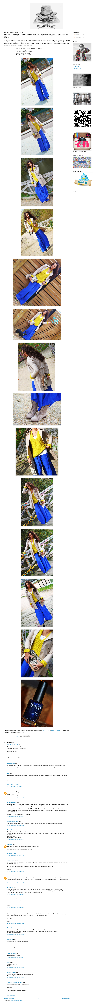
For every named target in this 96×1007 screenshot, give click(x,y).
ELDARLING (10, 887)
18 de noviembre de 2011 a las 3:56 (15, 759)
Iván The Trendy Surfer (13, 744)
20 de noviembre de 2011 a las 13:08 (15, 949)
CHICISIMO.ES (46, 730)
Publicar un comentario (11, 995)
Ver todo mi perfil (77, 68)
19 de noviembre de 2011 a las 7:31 (15, 882)
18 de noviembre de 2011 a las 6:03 (15, 786)
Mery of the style (11, 829)
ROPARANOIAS (11, 899)
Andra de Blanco (11, 953)
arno (8, 962)
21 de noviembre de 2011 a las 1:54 (15, 967)
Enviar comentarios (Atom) (17, 1000)
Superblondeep (11, 763)
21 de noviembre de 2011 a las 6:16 (15, 977)
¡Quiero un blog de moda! (13, 784)
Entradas (76, 34)
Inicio (38, 998)
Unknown (9, 876)
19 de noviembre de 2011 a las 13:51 (15, 907)
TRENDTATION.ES (56, 730)
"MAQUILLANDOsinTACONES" (15, 982)
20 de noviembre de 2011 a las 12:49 (15, 934)
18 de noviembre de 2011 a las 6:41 (15, 797)
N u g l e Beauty (11, 860)
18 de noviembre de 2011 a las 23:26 (15, 839)
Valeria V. (9, 927)
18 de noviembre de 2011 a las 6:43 (15, 816)
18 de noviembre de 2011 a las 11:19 (15, 825)
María (8, 773)
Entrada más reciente (9, 998)
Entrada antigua (65, 998)
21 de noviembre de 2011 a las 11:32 (15, 992)
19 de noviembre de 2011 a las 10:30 (15, 894)
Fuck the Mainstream (12, 821)
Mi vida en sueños (11, 853)
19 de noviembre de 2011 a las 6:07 (15, 871)
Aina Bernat (10, 939)
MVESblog (9, 844)
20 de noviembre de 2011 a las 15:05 (15, 957)
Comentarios (77, 37)
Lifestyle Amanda (11, 972)
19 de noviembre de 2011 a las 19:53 (15, 923)
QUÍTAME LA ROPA (12, 802)
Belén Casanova (11, 791)
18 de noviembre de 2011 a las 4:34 (15, 769)
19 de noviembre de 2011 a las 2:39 (15, 855)
